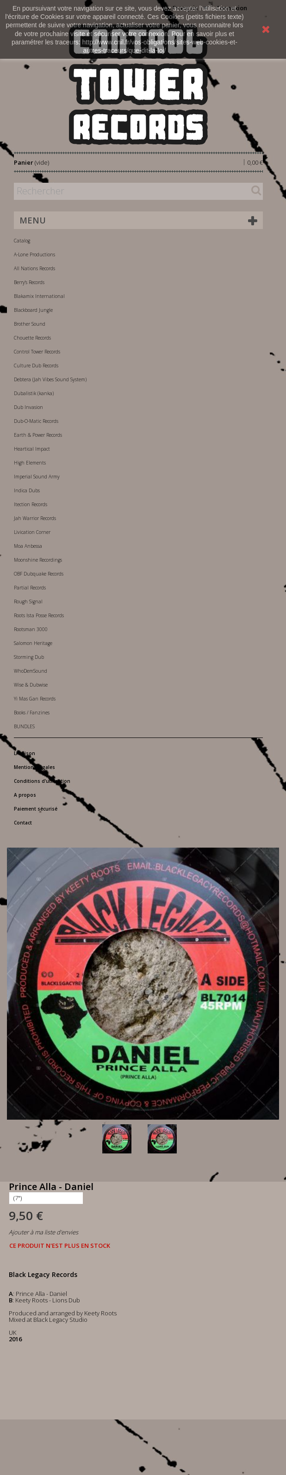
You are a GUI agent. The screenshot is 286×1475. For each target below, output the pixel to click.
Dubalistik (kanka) (34, 393)
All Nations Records (34, 268)
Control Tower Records (37, 351)
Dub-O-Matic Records (36, 421)
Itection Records (30, 504)
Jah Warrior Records (35, 518)
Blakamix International (39, 296)
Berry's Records (29, 282)
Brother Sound (29, 324)
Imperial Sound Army (37, 476)
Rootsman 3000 (31, 629)
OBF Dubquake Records (38, 573)
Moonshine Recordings (38, 560)
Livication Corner (32, 532)
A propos (25, 795)
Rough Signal (28, 601)
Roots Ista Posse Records (39, 615)
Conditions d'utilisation (42, 781)
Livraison (24, 753)
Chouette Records (32, 338)
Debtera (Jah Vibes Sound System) (50, 379)
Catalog (22, 240)
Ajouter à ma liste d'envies (43, 1232)
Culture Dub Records (36, 365)
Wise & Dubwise (31, 685)
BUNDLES (24, 726)
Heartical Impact (32, 449)
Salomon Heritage (33, 643)
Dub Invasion (28, 407)
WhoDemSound (30, 671)
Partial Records (30, 587)
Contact (23, 822)
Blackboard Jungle (33, 310)
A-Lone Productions (34, 254)
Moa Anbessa (28, 546)
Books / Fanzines (32, 712)
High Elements (30, 462)
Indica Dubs (27, 490)
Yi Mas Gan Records (35, 698)
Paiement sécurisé (35, 809)
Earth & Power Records (38, 435)
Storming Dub (29, 657)
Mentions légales (34, 767)
